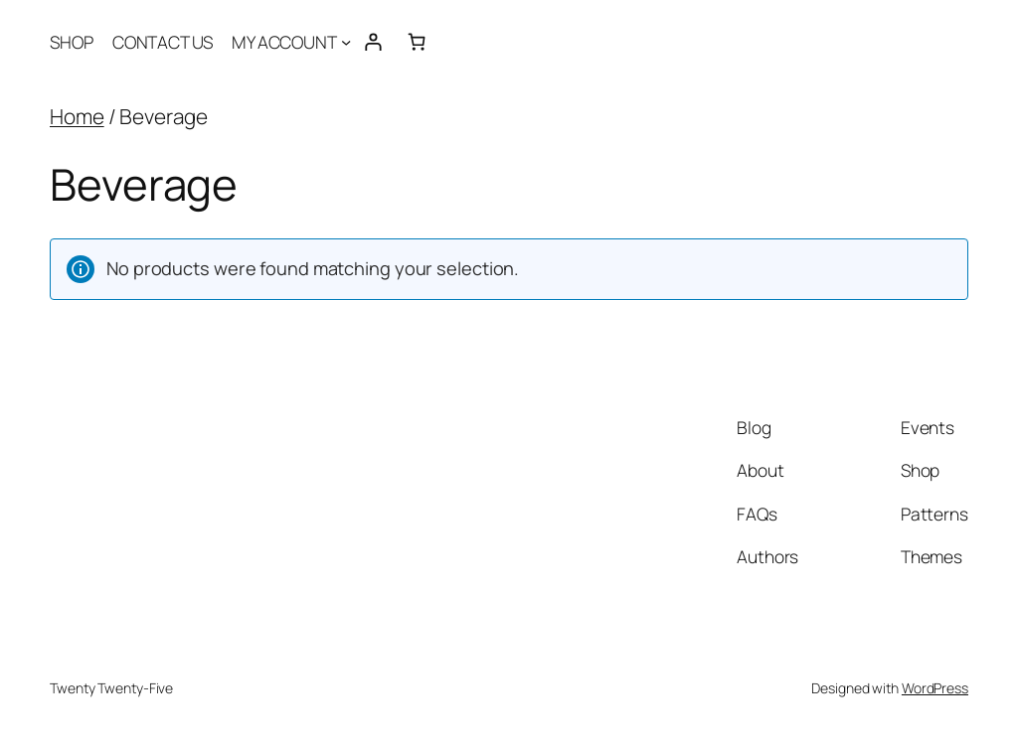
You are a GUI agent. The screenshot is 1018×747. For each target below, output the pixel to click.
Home (77, 116)
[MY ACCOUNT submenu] (346, 42)
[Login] (373, 41)
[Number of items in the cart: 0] (416, 41)
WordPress (935, 687)
